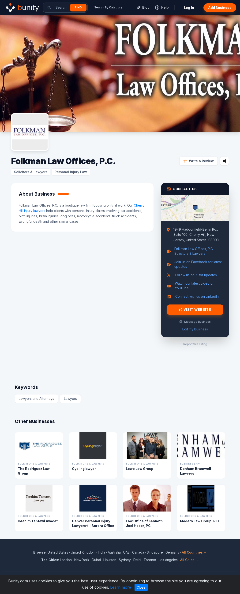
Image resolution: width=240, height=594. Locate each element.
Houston (109, 560)
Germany (172, 552)
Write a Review (198, 161)
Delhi (137, 560)
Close (141, 587)
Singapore (155, 552)
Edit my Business (195, 329)
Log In (189, 8)
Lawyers (70, 399)
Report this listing (195, 344)
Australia (114, 552)
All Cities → (189, 560)
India (101, 552)
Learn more (120, 587)
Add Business (220, 8)
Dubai (96, 560)
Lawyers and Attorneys (36, 399)
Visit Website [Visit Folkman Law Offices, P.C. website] (195, 310)
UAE (126, 552)
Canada (138, 552)
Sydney (125, 560)
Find (78, 7)
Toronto (150, 560)
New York (81, 560)
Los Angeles (168, 560)
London (66, 560)
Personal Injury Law (71, 172)
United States (58, 552)
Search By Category (108, 7)
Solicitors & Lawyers (30, 172)
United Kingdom (83, 552)
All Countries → (194, 552)
